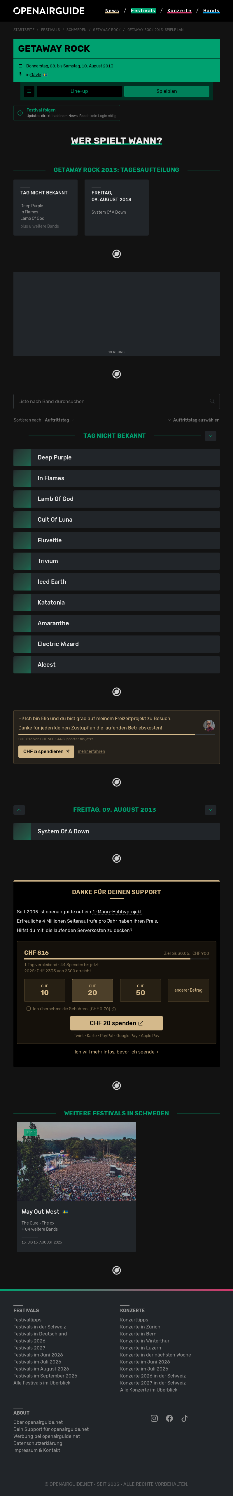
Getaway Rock (107, 30)
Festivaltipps (27, 1320)
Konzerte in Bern (138, 1334)
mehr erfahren (91, 752)
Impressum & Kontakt (36, 1450)
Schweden (76, 30)
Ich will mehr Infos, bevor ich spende (115, 1052)
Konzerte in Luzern (140, 1348)
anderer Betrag (188, 990)
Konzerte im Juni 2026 (145, 1362)
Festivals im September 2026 (45, 1376)
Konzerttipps (134, 1320)
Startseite (24, 30)
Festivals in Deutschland (40, 1334)
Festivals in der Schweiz (39, 1327)
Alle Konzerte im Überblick (148, 1390)
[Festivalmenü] (29, 91)
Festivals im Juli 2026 (37, 1362)
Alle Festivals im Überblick (41, 1383)
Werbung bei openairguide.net (46, 1436)
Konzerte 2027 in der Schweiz (153, 1383)
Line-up (79, 91)
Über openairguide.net (38, 1422)
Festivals (50, 30)
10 (44, 990)
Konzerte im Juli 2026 (144, 1369)
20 (92, 990)
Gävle (35, 74)
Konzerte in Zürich (140, 1327)
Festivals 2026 (29, 1341)
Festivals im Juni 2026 (38, 1355)
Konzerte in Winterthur (144, 1341)
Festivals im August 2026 (41, 1369)
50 (140, 990)
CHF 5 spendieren (46, 751)
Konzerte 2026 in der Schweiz (153, 1376)
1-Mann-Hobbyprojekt (117, 912)
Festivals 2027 (29, 1348)
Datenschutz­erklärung (37, 1443)
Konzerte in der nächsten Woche (155, 1355)
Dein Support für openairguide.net (51, 1429)
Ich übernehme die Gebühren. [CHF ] (71, 1009)
